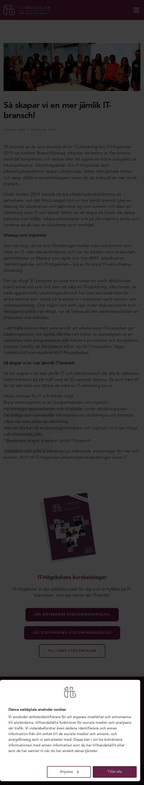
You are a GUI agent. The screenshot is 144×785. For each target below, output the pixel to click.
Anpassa (69, 772)
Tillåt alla (114, 772)
